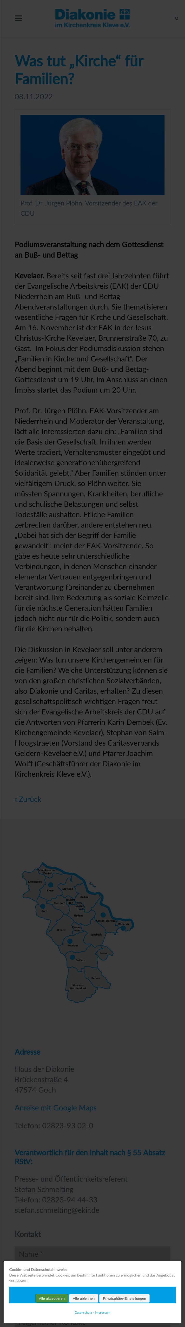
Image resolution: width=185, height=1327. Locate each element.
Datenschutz (83, 1312)
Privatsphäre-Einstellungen (124, 1298)
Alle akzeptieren (52, 1298)
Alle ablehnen (84, 1298)
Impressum (102, 1312)
